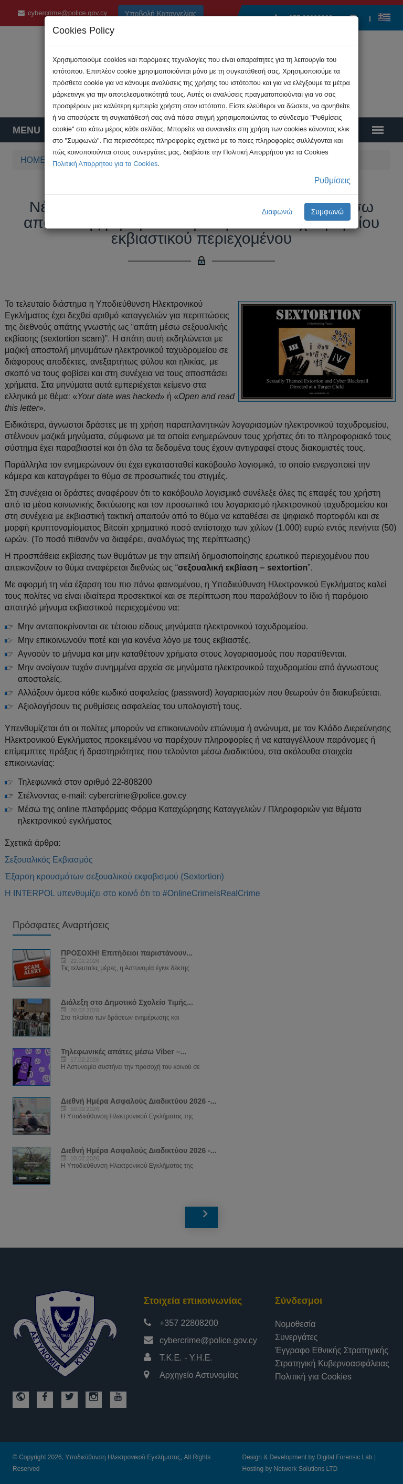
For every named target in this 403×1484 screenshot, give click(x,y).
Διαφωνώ (277, 211)
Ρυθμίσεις (332, 180)
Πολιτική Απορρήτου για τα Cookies (104, 164)
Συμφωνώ (327, 211)
